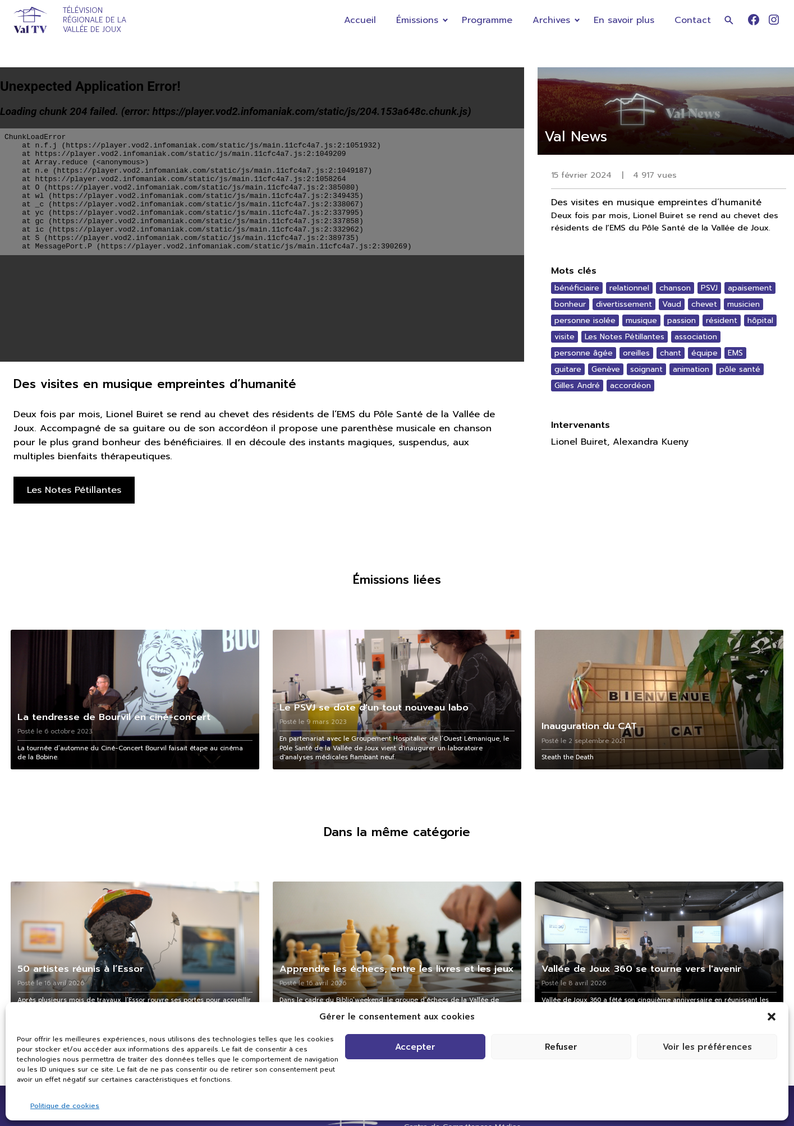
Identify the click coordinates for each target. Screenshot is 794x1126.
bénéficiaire (576, 288)
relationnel (629, 288)
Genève (605, 369)
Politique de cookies (64, 1106)
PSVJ (709, 288)
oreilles (636, 353)
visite (564, 337)
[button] (771, 1016)
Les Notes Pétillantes (624, 337)
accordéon (630, 385)
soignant (646, 369)
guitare (567, 369)
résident (721, 320)
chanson (675, 288)
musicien (743, 304)
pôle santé (739, 369)
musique (641, 320)
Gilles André (577, 385)
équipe (704, 353)
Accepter (415, 1047)
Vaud (671, 304)
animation (691, 369)
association (695, 337)
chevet (704, 304)
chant (670, 353)
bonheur (570, 304)
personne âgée (583, 353)
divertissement (624, 304)
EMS (735, 353)
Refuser (561, 1047)
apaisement (750, 288)
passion (681, 320)
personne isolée (585, 320)
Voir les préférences (707, 1047)
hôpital (760, 320)
